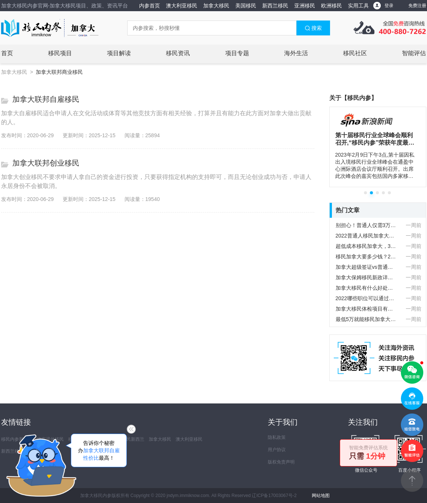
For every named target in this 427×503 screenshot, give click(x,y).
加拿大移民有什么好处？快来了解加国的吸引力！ (367, 288)
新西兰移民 (275, 6)
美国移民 (245, 6)
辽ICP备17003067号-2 (274, 495)
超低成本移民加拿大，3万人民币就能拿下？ (367, 246)
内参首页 (149, 6)
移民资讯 (178, 53)
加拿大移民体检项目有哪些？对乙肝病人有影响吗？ (367, 309)
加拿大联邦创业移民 (45, 163)
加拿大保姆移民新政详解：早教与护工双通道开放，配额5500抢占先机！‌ (367, 277)
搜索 (313, 28)
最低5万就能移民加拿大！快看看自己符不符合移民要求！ (367, 319)
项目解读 (119, 53)
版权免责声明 (281, 462)
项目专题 (237, 53)
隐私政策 (277, 437)
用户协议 (277, 449)
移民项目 (60, 53)
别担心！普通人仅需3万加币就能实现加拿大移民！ (367, 225)
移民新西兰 (133, 439)
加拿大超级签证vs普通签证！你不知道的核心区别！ (367, 267)
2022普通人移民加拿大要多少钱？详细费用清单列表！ (367, 236)
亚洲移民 (304, 6)
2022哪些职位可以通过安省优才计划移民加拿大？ (367, 298)
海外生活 (296, 53)
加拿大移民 (216, 6)
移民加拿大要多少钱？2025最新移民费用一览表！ (367, 257)
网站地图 (321, 495)
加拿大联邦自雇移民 (45, 99)
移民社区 (355, 53)
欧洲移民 (331, 6)
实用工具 (358, 6)
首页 (7, 53)
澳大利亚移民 (181, 6)
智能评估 (414, 53)
